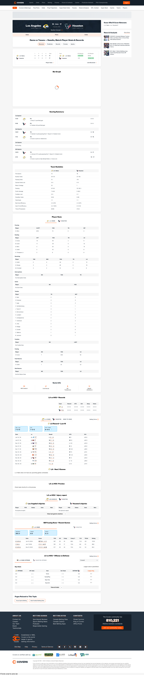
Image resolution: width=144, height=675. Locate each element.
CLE (36, 454)
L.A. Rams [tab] (51, 221)
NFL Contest (95, 8)
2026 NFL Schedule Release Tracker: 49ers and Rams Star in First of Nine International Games (120, 38)
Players (125, 8)
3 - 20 (51, 463)
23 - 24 (52, 437)
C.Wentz (17, 544)
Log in (126, 2)
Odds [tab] (86, 34)
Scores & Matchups (25, 8)
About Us (17, 616)
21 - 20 (52, 440)
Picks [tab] (56, 34)
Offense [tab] (23, 560)
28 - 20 (52, 449)
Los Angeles (33, 25)
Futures (74, 8)
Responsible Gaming (40, 626)
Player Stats (49, 62)
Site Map (17, 647)
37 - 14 (52, 458)
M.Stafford (18, 541)
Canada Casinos (58, 621)
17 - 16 (52, 460)
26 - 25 (52, 443)
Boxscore (41, 44)
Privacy (34, 647)
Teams (118, 8)
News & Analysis (84, 8)
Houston (77, 25)
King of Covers (78, 621)
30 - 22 (52, 446)
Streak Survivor (78, 619)
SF (35, 440)
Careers (15, 621)
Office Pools (77, 624)
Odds (43, 8)
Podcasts (36, 624)
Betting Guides (40, 616)
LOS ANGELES (51, 499)
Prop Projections (52, 8)
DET (36, 437)
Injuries (112, 8)
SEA (36, 460)
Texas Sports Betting (21, 600)
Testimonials (17, 628)
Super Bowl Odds (64, 8)
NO (35, 446)
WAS (36, 449)
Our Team (16, 624)
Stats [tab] (27, 34)
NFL (15, 8)
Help (26, 647)
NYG (36, 443)
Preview (65, 44)
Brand (15, 626)
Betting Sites (59, 616)
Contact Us (16, 619)
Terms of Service (47, 647)
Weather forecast (56, 30)
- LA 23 (43, 541)
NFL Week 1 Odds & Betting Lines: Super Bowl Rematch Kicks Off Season (119, 52)
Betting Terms (94, 419)
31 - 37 (52, 452)
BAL (36, 451)
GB (35, 463)
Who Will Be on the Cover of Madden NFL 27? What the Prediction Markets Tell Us (120, 45)
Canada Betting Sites (60, 619)
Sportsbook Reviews (40, 619)
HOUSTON (63, 499)
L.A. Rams (56, 170)
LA (62, 407)
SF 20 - (42, 544)
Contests (77, 616)
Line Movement (91, 62)
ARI (35, 457)
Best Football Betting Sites (37, 600)
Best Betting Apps (59, 624)
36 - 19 (52, 455)
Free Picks (36, 8)
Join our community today (112, 628)
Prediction (50, 44)
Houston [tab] (62, 221)
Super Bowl (104, 8)
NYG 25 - (43, 547)
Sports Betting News (40, 621)
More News (127, 32)
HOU (62, 410)
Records (58, 44)
